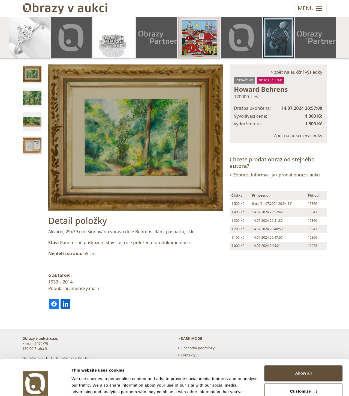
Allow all (303, 345)
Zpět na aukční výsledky (298, 135)
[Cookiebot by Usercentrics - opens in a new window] (35, 385)
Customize (303, 362)
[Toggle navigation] (310, 8)
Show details (84, 385)
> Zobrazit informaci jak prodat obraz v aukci (275, 175)
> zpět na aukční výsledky (296, 72)
